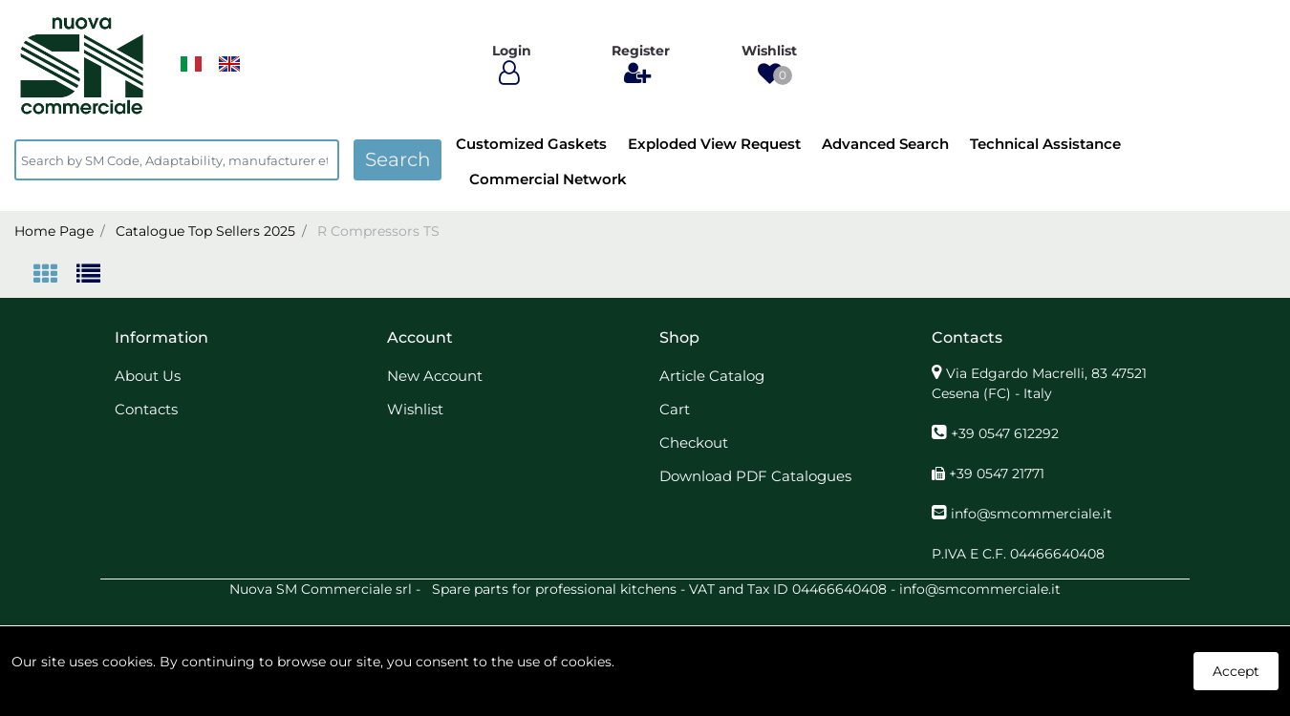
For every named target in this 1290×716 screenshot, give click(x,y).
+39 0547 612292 (1005, 433)
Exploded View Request (714, 144)
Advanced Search (885, 144)
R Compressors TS (378, 231)
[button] (770, 74)
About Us (148, 376)
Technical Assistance (1045, 144)
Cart (674, 409)
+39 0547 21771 (996, 473)
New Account (435, 376)
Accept (1236, 671)
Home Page (54, 231)
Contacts (146, 409)
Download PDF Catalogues (755, 476)
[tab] (54, 275)
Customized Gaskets (531, 144)
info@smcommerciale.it (1031, 513)
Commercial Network (548, 179)
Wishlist (415, 409)
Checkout (693, 442)
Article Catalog (711, 376)
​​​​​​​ (191, 64)
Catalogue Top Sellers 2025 (205, 231)
